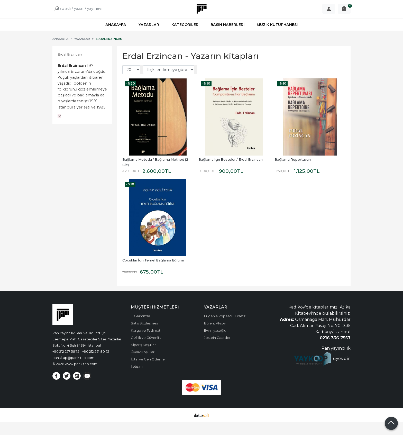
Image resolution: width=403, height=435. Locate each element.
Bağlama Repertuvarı (292, 173)
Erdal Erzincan (70, 67)
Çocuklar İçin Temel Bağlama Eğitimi (153, 273)
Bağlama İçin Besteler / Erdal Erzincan (230, 173)
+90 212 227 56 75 (65, 364)
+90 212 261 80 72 (95, 364)
